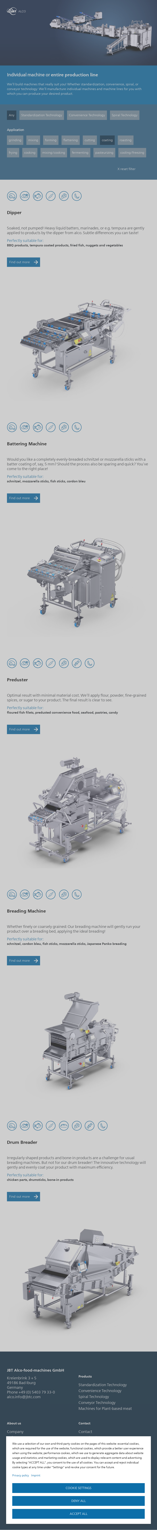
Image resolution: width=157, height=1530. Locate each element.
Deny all (78, 1501)
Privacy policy (20, 1475)
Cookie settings (78, 1488)
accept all (78, 1513)
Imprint (35, 1475)
